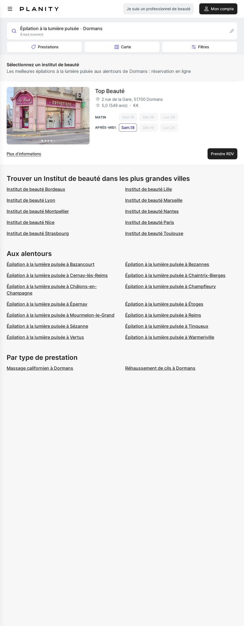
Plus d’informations (24, 153)
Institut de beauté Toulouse (154, 233)
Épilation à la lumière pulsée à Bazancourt (51, 264)
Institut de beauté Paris (149, 222)
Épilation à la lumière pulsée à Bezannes (167, 264)
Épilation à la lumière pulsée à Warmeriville (169, 337)
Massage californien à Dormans (40, 368)
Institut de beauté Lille (148, 189)
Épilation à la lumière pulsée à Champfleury (170, 286)
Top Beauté (110, 91)
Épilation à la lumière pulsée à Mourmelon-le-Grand (60, 315)
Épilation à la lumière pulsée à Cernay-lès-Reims (57, 275)
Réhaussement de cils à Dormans (160, 368)
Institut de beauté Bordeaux (36, 189)
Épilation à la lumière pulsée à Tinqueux (166, 326)
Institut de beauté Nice (30, 222)
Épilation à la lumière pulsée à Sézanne (47, 326)
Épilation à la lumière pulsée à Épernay (47, 304)
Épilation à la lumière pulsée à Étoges (164, 304)
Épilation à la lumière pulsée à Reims (163, 315)
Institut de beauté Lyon (31, 200)
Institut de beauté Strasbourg (38, 233)
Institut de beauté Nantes (152, 211)
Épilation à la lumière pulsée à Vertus (45, 337)
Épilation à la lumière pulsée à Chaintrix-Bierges (175, 275)
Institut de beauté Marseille (153, 200)
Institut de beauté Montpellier (38, 211)
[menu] (10, 9)
